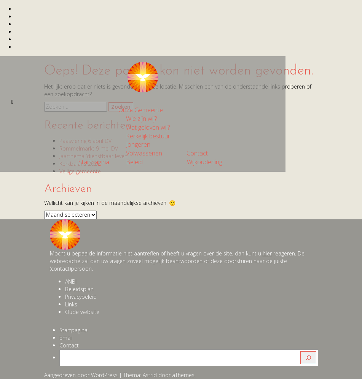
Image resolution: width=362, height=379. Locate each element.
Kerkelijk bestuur (148, 136)
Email (66, 337)
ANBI (71, 281)
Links (71, 304)
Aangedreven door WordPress (81, 375)
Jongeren (138, 144)
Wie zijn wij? (141, 118)
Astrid (150, 375)
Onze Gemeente (140, 110)
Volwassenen (144, 153)
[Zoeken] (308, 357)
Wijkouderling (204, 162)
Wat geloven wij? (148, 127)
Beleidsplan (79, 289)
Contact (197, 153)
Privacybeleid (81, 296)
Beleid (134, 162)
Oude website (82, 312)
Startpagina (93, 162)
